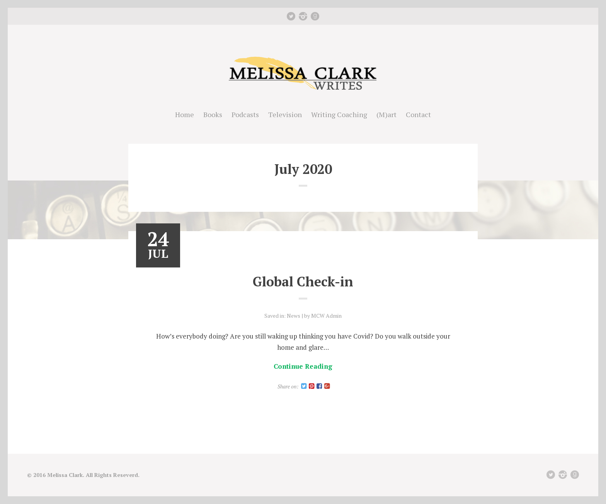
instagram (303, 16)
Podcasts (245, 114)
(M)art (386, 114)
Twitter (291, 16)
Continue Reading (303, 366)
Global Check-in (303, 281)
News (293, 315)
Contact (418, 114)
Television (285, 114)
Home (184, 114)
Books (212, 114)
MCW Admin (326, 315)
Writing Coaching (339, 114)
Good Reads (315, 16)
